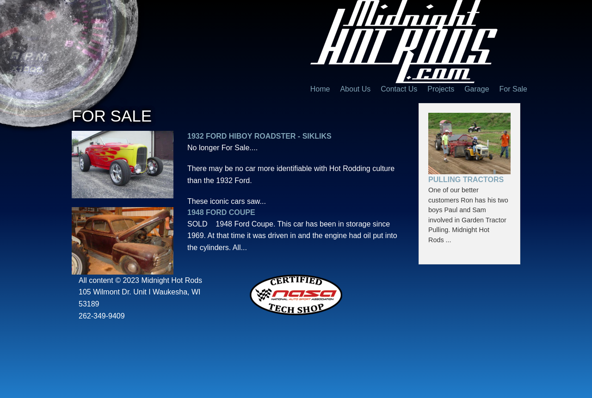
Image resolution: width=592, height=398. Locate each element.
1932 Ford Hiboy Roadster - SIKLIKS (259, 136)
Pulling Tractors (466, 180)
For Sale (513, 89)
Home (320, 89)
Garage (476, 89)
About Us (355, 89)
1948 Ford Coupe (221, 212)
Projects (440, 89)
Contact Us (399, 89)
